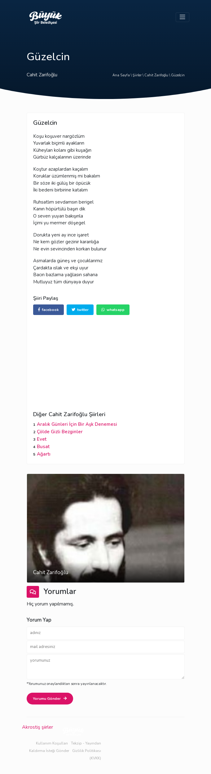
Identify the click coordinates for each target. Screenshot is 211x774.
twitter (80, 309)
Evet (41, 439)
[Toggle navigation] (182, 17)
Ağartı (44, 454)
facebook (48, 309)
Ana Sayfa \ (122, 75)
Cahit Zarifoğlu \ (157, 75)
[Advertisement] (105, 358)
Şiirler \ (138, 75)
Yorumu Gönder (50, 698)
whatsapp (113, 309)
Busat (43, 446)
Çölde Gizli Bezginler (60, 432)
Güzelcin (178, 75)
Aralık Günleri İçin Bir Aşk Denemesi (77, 424)
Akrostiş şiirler (37, 727)
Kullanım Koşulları (52, 743)
